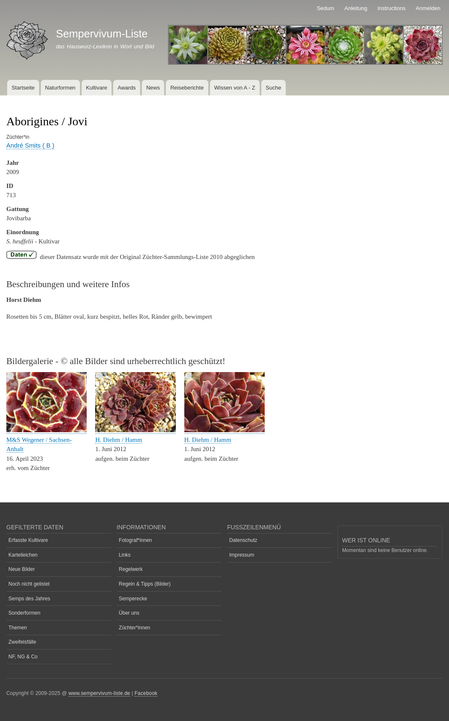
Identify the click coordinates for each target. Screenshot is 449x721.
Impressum (241, 555)
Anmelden (428, 8)
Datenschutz (243, 540)
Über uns (129, 613)
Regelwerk (131, 569)
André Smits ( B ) (30, 145)
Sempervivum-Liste (102, 34)
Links (124, 555)
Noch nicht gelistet (29, 584)
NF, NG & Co (22, 657)
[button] (46, 430)
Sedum (325, 8)
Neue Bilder (21, 569)
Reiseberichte (187, 88)
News (153, 88)
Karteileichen (22, 555)
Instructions (391, 8)
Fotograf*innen (135, 540)
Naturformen (60, 88)
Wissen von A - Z (234, 88)
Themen (17, 628)
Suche (273, 88)
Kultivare (96, 88)
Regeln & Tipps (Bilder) (144, 584)
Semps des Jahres (29, 599)
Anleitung (356, 8)
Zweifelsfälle (22, 642)
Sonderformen (24, 613)
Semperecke (133, 599)
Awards (126, 88)
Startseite (23, 88)
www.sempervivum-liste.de (99, 693)
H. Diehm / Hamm (118, 439)
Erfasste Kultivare (28, 540)
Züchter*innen (134, 628)
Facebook (146, 693)
